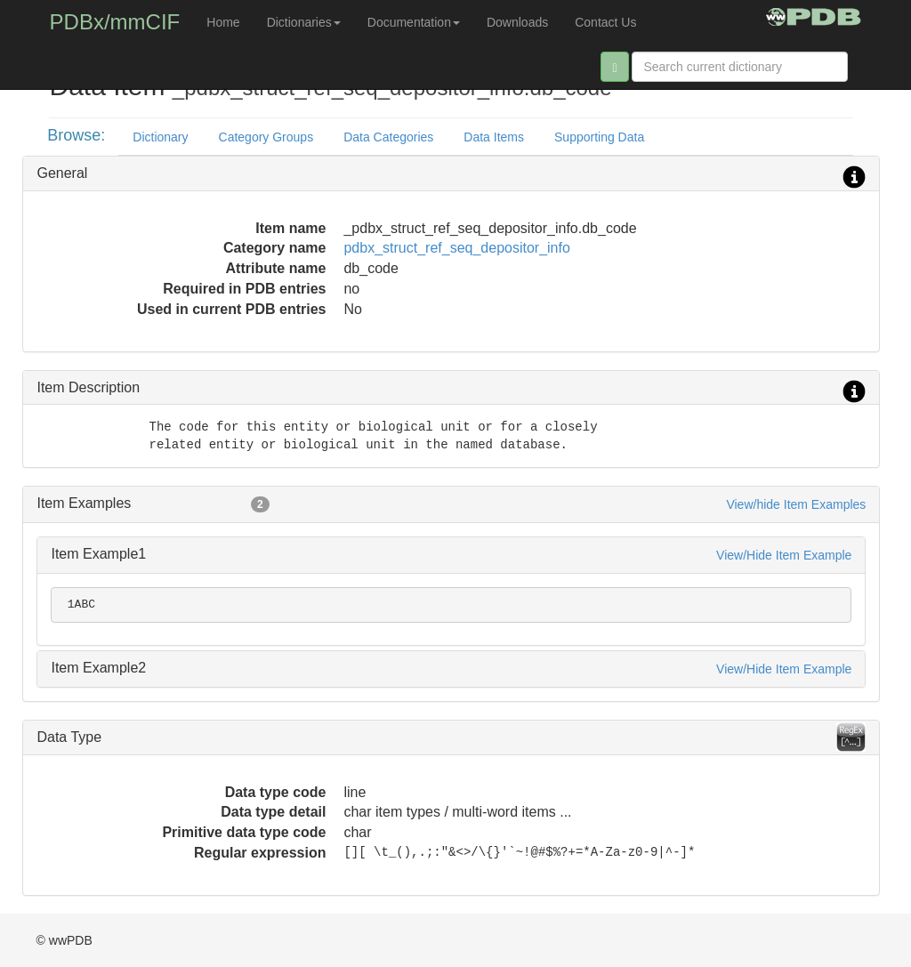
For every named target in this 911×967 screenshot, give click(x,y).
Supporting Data (599, 137)
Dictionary (160, 137)
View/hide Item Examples (796, 504)
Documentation (413, 22)
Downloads (517, 22)
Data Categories (388, 137)
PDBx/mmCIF (115, 22)
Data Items (494, 137)
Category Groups (266, 137)
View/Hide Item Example (783, 555)
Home (222, 22)
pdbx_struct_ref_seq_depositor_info (456, 247)
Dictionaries (304, 22)
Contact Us (605, 22)
